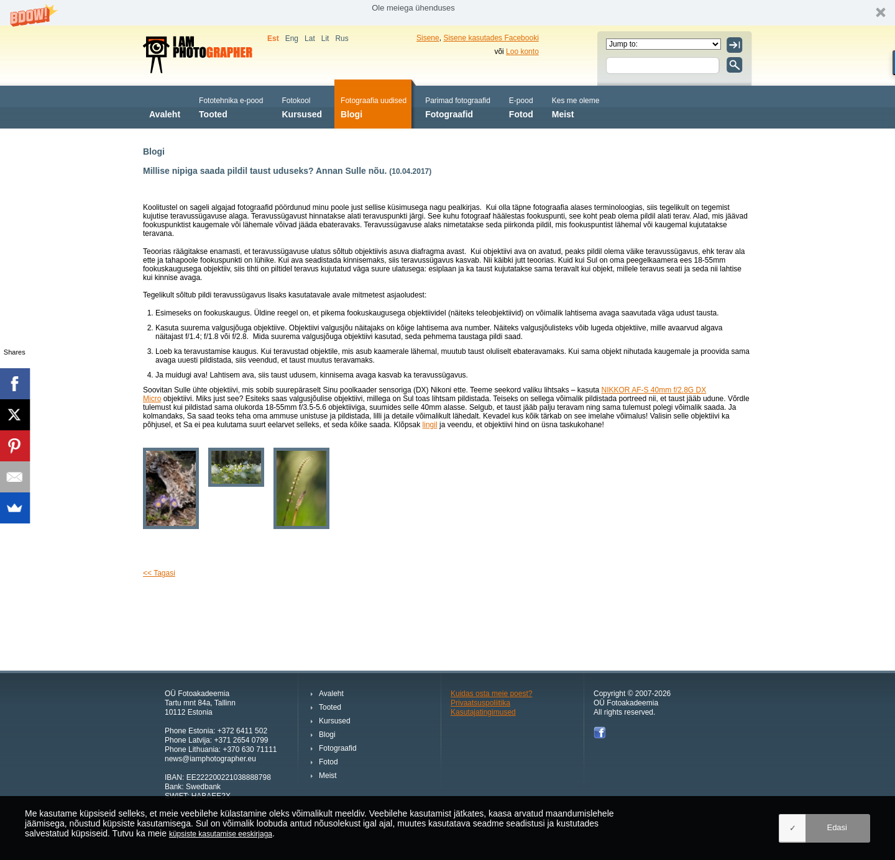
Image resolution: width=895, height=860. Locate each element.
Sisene (427, 38)
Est (273, 38)
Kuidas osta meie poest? (491, 693)
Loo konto (522, 51)
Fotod (521, 106)
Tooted (231, 106)
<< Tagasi (159, 573)
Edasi (837, 827)
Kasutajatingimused (483, 712)
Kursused (302, 106)
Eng (291, 38)
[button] (447, 12)
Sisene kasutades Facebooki (490, 38)
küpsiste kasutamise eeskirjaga (220, 834)
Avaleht (164, 106)
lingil (430, 424)
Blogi (373, 106)
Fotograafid (457, 106)
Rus (341, 38)
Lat (310, 38)
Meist (576, 106)
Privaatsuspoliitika (480, 703)
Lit (325, 38)
